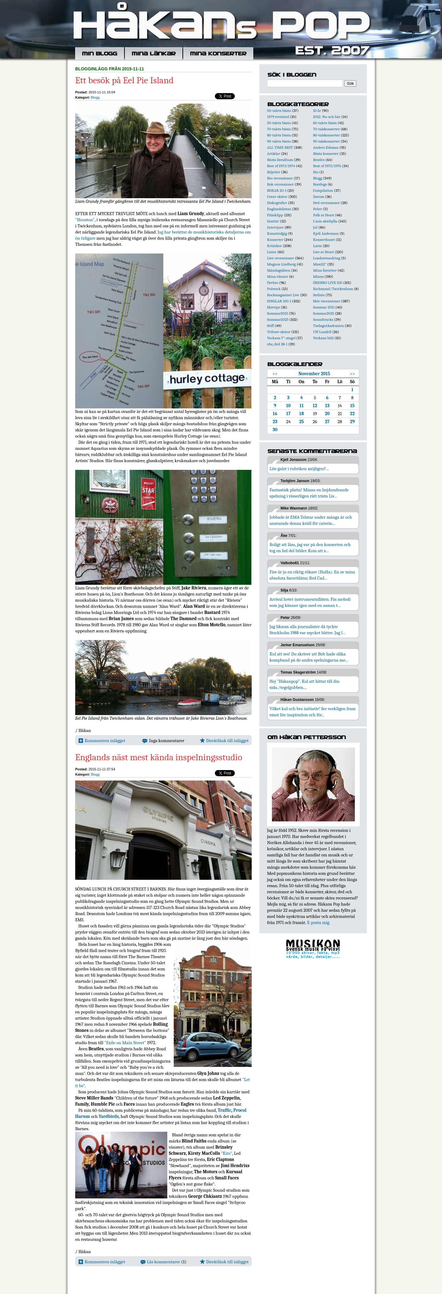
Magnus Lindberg (281, 264)
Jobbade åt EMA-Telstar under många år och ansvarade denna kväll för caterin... (310, 520)
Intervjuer (275, 227)
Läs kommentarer (160, 1262)
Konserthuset (324, 239)
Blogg (95, 97)
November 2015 (314, 373)
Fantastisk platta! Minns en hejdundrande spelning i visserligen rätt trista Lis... (309, 493)
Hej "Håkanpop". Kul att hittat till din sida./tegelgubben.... (304, 684)
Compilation (323, 190)
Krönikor (274, 245)
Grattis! (273, 221)
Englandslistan (279, 208)
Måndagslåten (278, 270)
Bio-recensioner (280, 178)
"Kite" (226, 1153)
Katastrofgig (277, 233)
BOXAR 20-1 (276, 190)
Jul (315, 227)
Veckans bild (323, 338)
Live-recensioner (280, 258)
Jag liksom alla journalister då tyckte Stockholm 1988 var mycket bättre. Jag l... (307, 629)
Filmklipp (275, 215)
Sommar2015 (323, 313)
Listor (272, 252)
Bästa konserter (326, 153)
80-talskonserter (326, 135)
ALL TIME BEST (280, 147)
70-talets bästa (279, 129)
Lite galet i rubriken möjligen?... (299, 468)
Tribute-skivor (278, 331)
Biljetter (273, 172)
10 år (317, 110)
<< (275, 373)
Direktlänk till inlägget (224, 740)
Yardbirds (109, 1116)
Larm (317, 245)
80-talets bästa (279, 135)
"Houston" (85, 219)
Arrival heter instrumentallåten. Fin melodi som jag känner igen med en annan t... (310, 602)
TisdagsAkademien (328, 325)
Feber (317, 208)
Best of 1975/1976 (327, 165)
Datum (318, 196)
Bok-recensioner (280, 184)
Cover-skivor (277, 196)
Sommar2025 (278, 319)
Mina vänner (277, 276)
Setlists (318, 295)
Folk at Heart (323, 215)
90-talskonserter (326, 141)
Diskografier (277, 202)
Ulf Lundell (322, 331)
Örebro (272, 282)
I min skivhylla (325, 221)
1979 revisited (278, 116)
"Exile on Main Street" (125, 1042)
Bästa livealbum (280, 159)
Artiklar (273, 153)
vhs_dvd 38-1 (277, 344)
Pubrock (274, 288)
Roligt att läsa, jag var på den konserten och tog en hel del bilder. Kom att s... (310, 547)
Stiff (270, 325)
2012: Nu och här (326, 116)
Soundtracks (323, 319)
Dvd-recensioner (326, 202)
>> (352, 373)
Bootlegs (320, 184)
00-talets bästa (279, 110)
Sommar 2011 (324, 307)
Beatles (319, 159)
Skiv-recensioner (326, 301)
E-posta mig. (318, 922)
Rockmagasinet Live (283, 295)
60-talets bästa (325, 122)
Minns (318, 276)
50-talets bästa (279, 122)
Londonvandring (326, 258)
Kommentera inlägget (101, 740)
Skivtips (273, 307)
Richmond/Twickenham (333, 288)
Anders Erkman (326, 147)
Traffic (224, 1110)
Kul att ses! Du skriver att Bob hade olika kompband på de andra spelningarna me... (308, 657)
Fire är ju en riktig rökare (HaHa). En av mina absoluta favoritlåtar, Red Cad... (312, 575)
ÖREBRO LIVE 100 (327, 282)
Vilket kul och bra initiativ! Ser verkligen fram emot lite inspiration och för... (312, 712)
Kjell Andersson (326, 233)
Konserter (275, 239)
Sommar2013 (277, 313)
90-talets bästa (279, 141)
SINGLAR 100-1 (279, 301)
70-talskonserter (326, 129)
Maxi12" (320, 264)
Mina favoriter (325, 270)
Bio (315, 172)
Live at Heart (323, 252)
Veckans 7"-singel (281, 338)
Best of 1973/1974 (281, 165)
